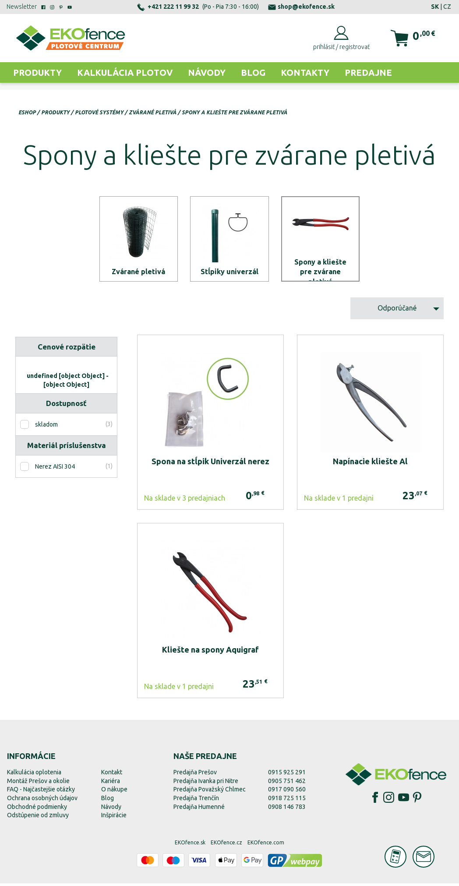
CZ (447, 6)
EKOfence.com (265, 845)
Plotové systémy (99, 112)
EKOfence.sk (190, 845)
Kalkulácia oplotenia (34, 775)
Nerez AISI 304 (55, 469)
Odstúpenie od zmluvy (38, 818)
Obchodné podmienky (37, 809)
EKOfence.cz (226, 845)
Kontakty (305, 72)
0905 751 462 (287, 783)
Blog (253, 72)
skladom (46, 427)
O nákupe (114, 792)
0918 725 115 (287, 801)
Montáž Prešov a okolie (38, 783)
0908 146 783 (287, 809)
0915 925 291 (287, 775)
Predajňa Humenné (199, 809)
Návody (207, 72)
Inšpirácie (114, 818)
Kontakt (111, 775)
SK (435, 6)
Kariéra (110, 783)
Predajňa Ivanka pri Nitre (205, 783)
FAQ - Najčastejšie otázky (41, 792)
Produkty (37, 72)
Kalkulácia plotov (125, 72)
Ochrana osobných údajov (42, 801)
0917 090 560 (287, 792)
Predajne (368, 72)
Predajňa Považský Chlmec (209, 792)
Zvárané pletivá (153, 112)
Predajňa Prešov (195, 775)
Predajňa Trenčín (196, 801)
